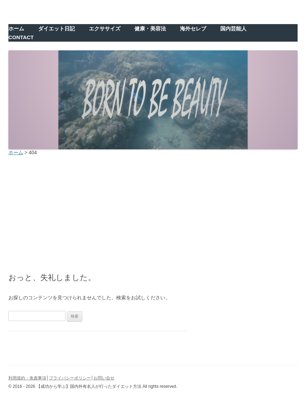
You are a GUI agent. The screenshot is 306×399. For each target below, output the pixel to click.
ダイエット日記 (56, 28)
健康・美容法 (150, 28)
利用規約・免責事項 (27, 378)
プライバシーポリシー (70, 378)
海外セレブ (193, 28)
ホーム (16, 28)
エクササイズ (104, 28)
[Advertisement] (153, 212)
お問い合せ (103, 378)
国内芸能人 (233, 28)
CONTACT (21, 37)
